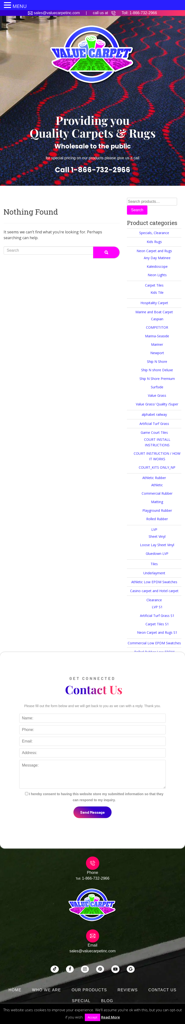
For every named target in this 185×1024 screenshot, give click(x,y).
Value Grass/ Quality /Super (157, 404)
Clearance (154, 600)
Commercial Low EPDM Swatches (154, 643)
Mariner (157, 344)
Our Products (89, 990)
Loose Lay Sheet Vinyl (157, 545)
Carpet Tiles (154, 285)
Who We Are (46, 990)
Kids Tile (157, 292)
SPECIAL (81, 1001)
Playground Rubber (157, 510)
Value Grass (157, 395)
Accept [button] (92, 1017)
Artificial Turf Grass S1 (157, 615)
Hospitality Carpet (154, 303)
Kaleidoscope (157, 266)
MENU (20, 6)
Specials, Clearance (154, 232)
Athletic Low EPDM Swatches (154, 582)
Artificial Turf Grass (154, 423)
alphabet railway (154, 414)
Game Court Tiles (154, 432)
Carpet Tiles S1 (157, 624)
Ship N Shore (157, 361)
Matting (157, 501)
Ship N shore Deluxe (157, 370)
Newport (157, 353)
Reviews (128, 990)
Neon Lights (157, 275)
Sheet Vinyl (157, 536)
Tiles (154, 564)
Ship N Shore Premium (157, 378)
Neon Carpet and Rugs (154, 251)
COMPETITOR (157, 327)
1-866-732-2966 (143, 13)
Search (137, 210)
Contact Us (162, 990)
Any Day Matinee (157, 258)
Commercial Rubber (157, 493)
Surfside (157, 387)
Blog (107, 1001)
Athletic (157, 485)
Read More (110, 1017)
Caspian (157, 319)
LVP (154, 529)
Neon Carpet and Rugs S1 (157, 632)
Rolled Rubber (157, 519)
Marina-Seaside (157, 336)
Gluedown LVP (157, 553)
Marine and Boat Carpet (154, 312)
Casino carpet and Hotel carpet (154, 591)
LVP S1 (157, 607)
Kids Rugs (154, 241)
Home (15, 990)
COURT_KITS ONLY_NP (157, 467)
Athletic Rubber (154, 477)
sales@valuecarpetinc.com (57, 13)
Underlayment (154, 573)
